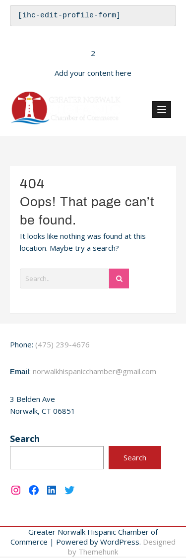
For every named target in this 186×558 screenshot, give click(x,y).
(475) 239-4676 (62, 346)
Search (25, 440)
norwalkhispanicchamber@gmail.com (94, 373)
